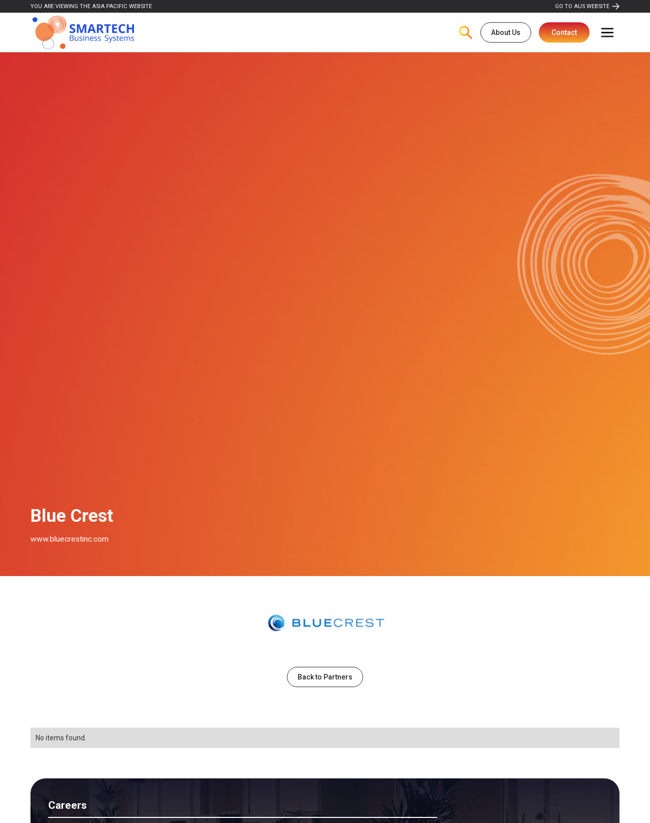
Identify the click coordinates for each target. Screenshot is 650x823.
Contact (564, 32)
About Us (506, 32)
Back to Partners (325, 677)
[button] (607, 32)
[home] (83, 33)
